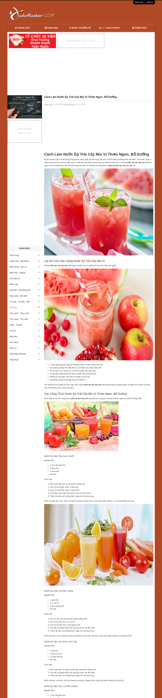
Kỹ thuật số (25, 278)
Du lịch (25, 331)
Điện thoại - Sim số (25, 267)
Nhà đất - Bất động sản (25, 290)
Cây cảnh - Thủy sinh (25, 313)
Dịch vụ (25, 348)
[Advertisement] (111, 14)
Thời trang (25, 255)
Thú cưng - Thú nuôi (25, 319)
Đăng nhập (139, 2)
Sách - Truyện (25, 325)
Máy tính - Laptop (25, 273)
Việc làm (25, 336)
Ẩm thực (25, 307)
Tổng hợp (25, 359)
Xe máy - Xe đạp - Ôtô (25, 302)
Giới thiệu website (25, 354)
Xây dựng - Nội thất (25, 296)
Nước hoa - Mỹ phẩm (25, 261)
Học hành (25, 342)
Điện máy (25, 284)
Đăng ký (150, 2)
